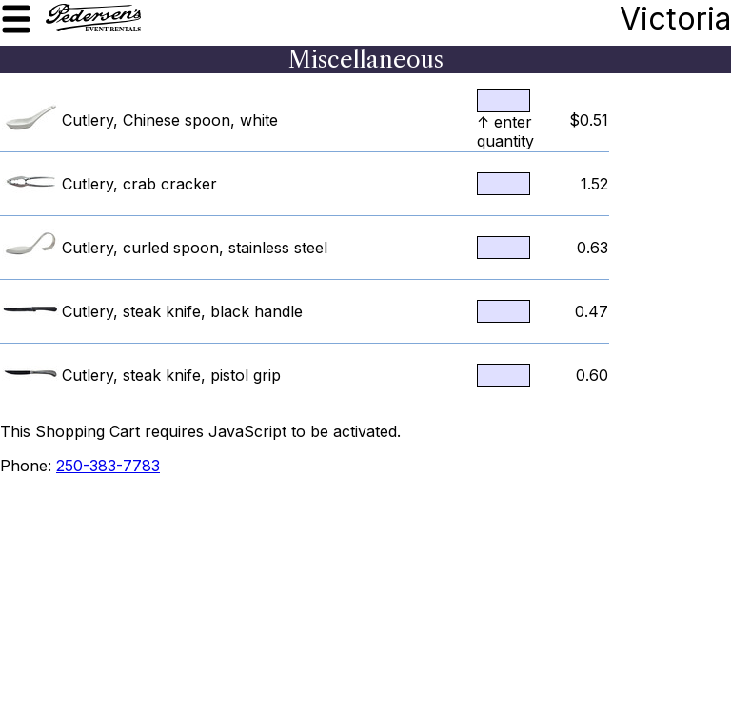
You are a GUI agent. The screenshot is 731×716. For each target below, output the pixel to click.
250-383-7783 (108, 465)
